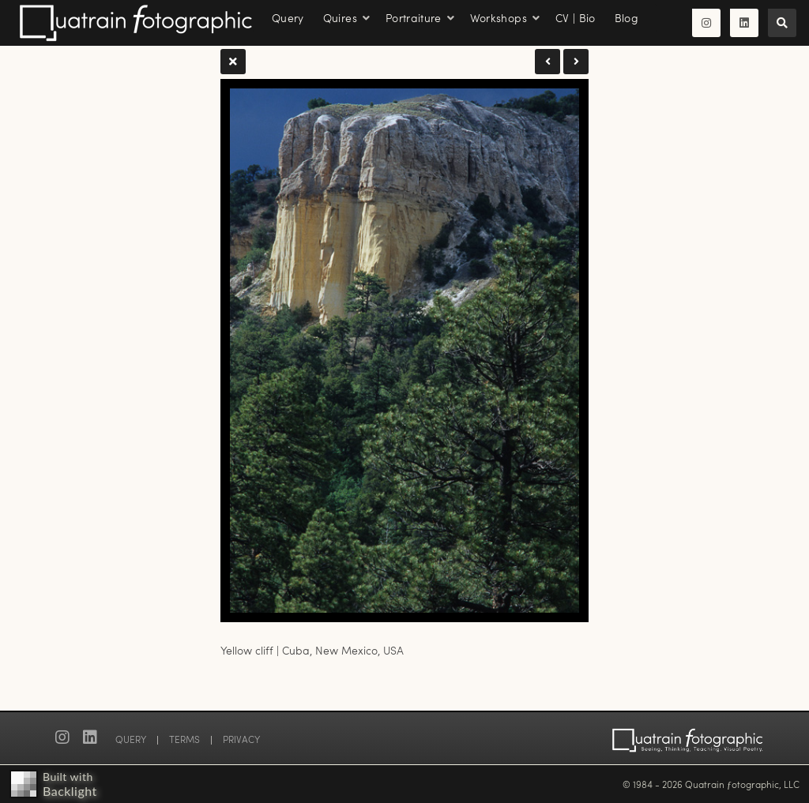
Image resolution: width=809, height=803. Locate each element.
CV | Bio (575, 17)
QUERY (130, 739)
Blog (626, 17)
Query (288, 17)
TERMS (184, 739)
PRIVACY (241, 739)
